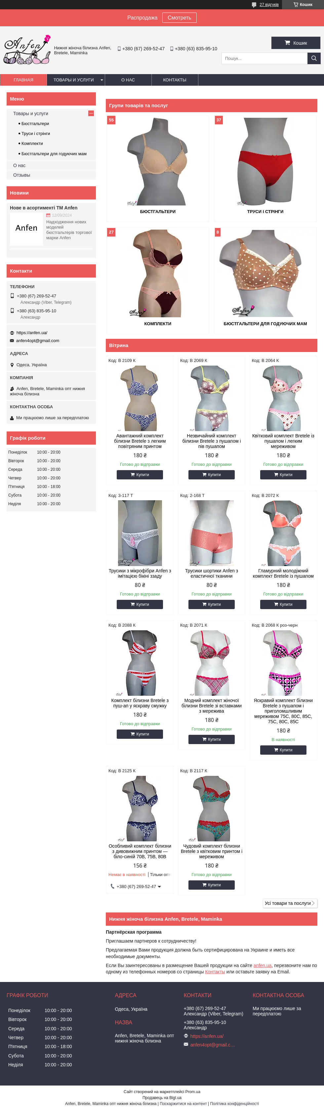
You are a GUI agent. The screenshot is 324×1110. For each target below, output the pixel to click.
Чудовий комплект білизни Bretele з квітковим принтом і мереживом (211, 851)
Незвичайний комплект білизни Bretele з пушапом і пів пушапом (211, 441)
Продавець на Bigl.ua (162, 1097)
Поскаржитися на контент (183, 1103)
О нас (128, 79)
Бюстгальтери (158, 211)
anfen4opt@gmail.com (37, 340)
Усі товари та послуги (288, 903)
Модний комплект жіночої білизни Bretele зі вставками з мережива (212, 706)
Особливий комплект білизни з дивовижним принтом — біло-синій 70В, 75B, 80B (140, 851)
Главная (23, 79)
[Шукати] (314, 58)
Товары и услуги (74, 79)
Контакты (174, 79)
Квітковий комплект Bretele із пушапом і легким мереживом (283, 441)
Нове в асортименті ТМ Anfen (43, 207)
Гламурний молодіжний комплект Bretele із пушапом (283, 573)
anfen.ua (263, 965)
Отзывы (21, 175)
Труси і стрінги (265, 211)
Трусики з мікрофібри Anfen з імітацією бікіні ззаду (140, 573)
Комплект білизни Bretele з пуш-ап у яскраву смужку (140, 703)
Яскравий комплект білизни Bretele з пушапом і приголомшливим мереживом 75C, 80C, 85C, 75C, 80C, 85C (283, 711)
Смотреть (179, 18)
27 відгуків (269, 4)
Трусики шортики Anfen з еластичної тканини (211, 573)
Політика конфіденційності (234, 1103)
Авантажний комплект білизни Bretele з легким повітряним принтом (140, 441)
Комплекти (158, 323)
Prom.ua (192, 1091)
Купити (142, 474)
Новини (19, 193)
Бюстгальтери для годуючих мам (265, 323)
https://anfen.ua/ (32, 332)
